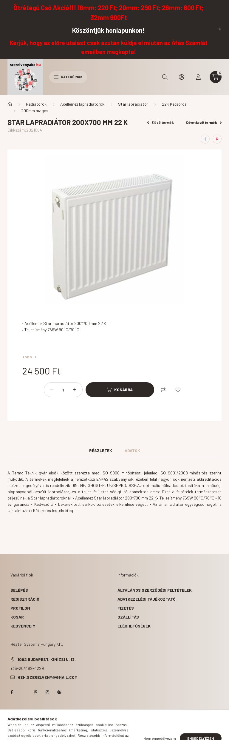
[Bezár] (220, 29)
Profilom (20, 607)
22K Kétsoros (174, 104)
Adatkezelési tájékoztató (146, 599)
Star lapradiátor (133, 104)
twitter (24, 692)
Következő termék (204, 122)
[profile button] (198, 77)
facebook (12, 692)
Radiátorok (36, 104)
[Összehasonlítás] (163, 390)
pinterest (35, 692)
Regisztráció (24, 599)
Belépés (19, 590)
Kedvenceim (22, 625)
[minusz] (51, 389)
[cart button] (216, 77)
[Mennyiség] (63, 390)
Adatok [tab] (132, 450)
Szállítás (128, 616)
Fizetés (125, 607)
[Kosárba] (120, 389)
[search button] (165, 77)
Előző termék (160, 122)
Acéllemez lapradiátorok (82, 104)
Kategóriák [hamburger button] (68, 77)
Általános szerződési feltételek (154, 590)
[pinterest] (217, 139)
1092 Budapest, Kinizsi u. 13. (47, 659)
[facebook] (205, 139)
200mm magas (34, 110)
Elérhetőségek (134, 625)
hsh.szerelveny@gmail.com (48, 677)
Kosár (17, 616)
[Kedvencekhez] (178, 390)
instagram (47, 692)
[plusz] (74, 389)
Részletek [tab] (100, 450)
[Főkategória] (9, 104)
